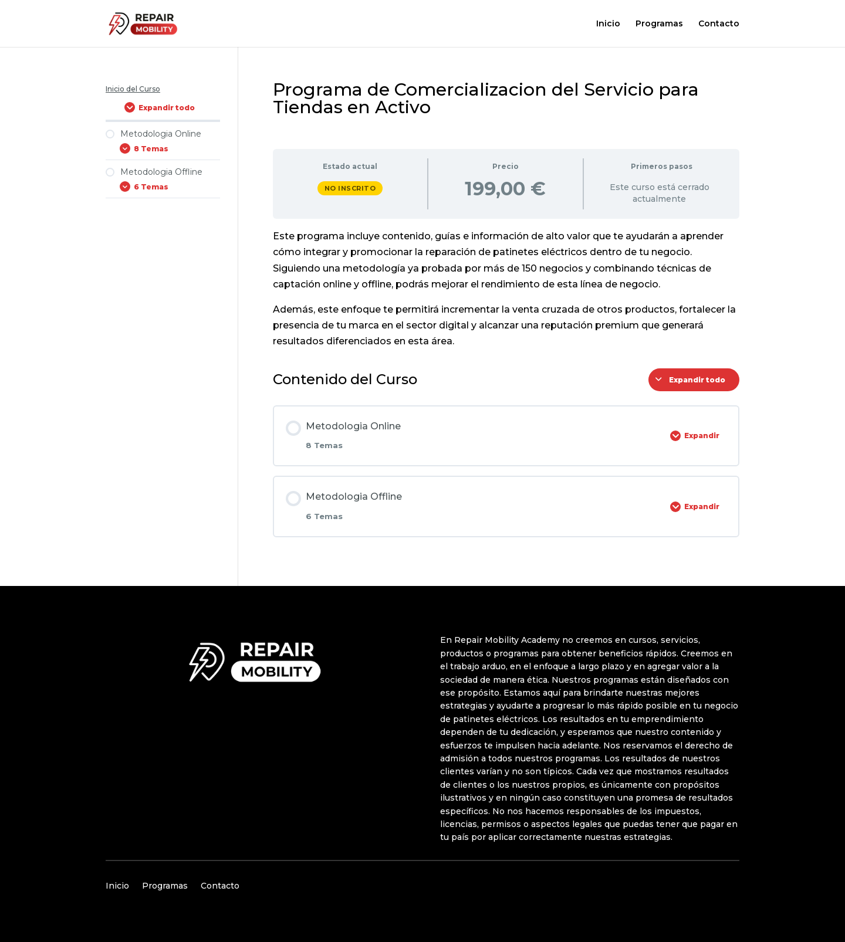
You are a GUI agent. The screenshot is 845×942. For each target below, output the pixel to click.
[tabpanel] (506, 288)
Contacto (718, 24)
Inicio (608, 24)
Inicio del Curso (133, 88)
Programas (659, 24)
